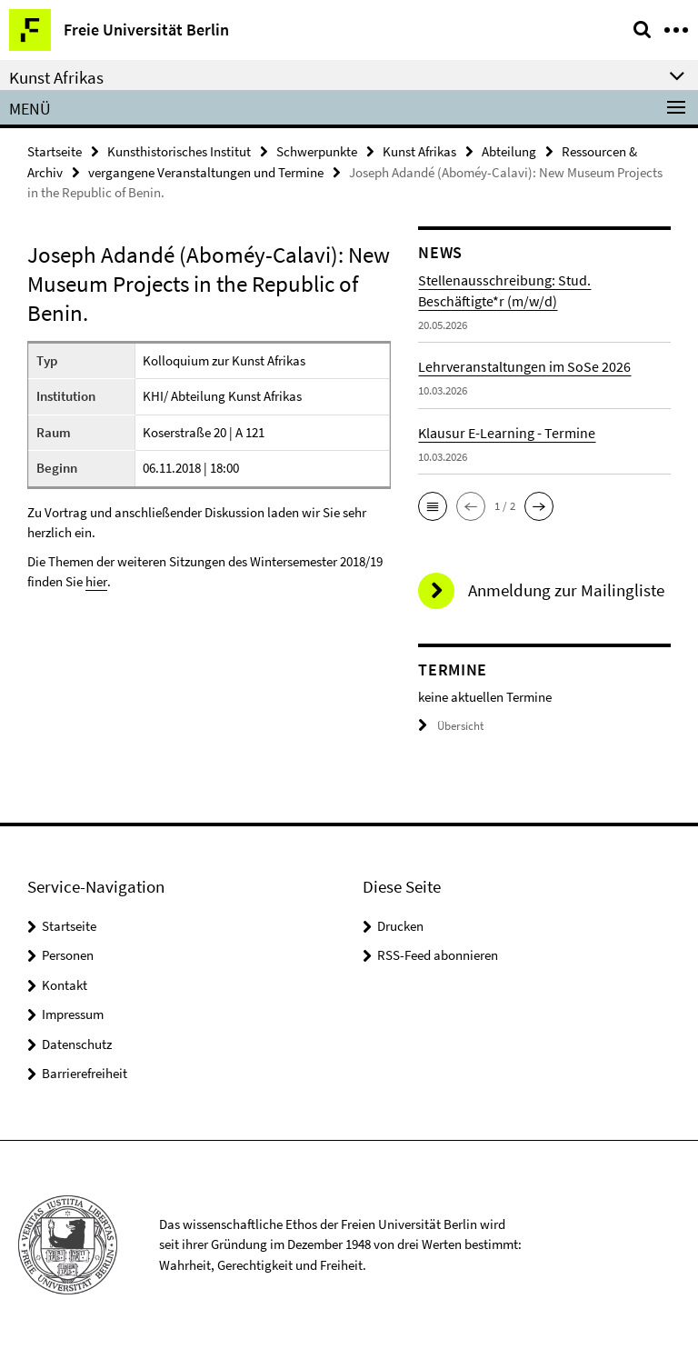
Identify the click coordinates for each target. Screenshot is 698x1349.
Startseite (54, 151)
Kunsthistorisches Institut (179, 151)
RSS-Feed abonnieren (437, 955)
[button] (432, 506)
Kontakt (64, 985)
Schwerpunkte (316, 151)
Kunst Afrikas (419, 151)
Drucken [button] (400, 925)
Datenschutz (77, 1044)
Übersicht (451, 726)
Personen (68, 955)
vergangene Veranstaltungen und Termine (206, 172)
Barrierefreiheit (84, 1073)
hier (95, 581)
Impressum (73, 1014)
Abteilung (509, 151)
